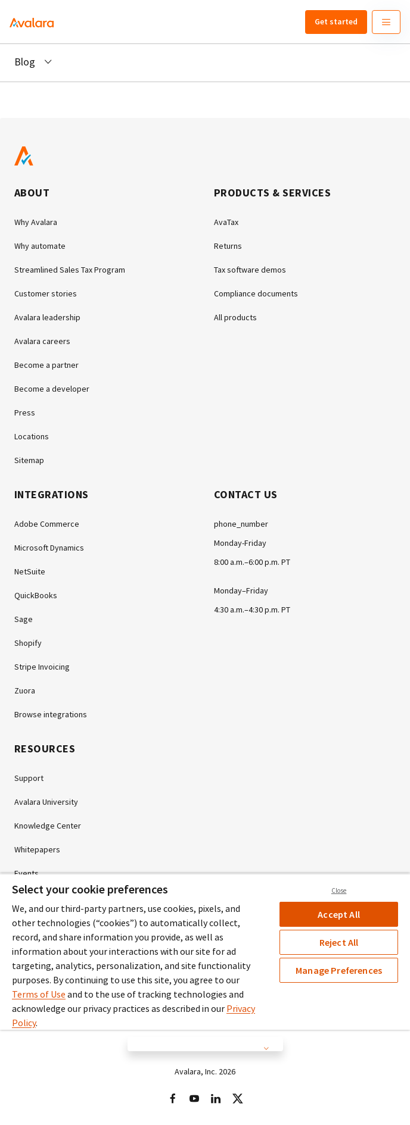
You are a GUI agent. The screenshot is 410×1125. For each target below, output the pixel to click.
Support (29, 778)
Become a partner (46, 365)
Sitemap (29, 460)
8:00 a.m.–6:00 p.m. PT (252, 562)
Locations (31, 436)
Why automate (40, 245)
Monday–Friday (241, 590)
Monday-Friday (240, 543)
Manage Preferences (339, 970)
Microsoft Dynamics (49, 547)
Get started (336, 21)
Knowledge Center (47, 825)
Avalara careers (42, 341)
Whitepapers (37, 849)
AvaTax (226, 222)
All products (235, 317)
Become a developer (51, 388)
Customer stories (45, 293)
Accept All (339, 914)
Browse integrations (50, 714)
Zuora (24, 690)
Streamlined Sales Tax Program (69, 269)
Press (24, 412)
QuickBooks (35, 595)
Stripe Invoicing (42, 666)
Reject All (339, 942)
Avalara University (46, 801)
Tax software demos (250, 269)
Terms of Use (39, 994)
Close (339, 890)
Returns (228, 245)
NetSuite (29, 571)
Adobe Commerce (46, 523)
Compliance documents (256, 293)
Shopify (28, 643)
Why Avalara (35, 222)
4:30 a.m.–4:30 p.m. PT (252, 609)
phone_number (241, 523)
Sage (23, 619)
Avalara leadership (47, 317)
